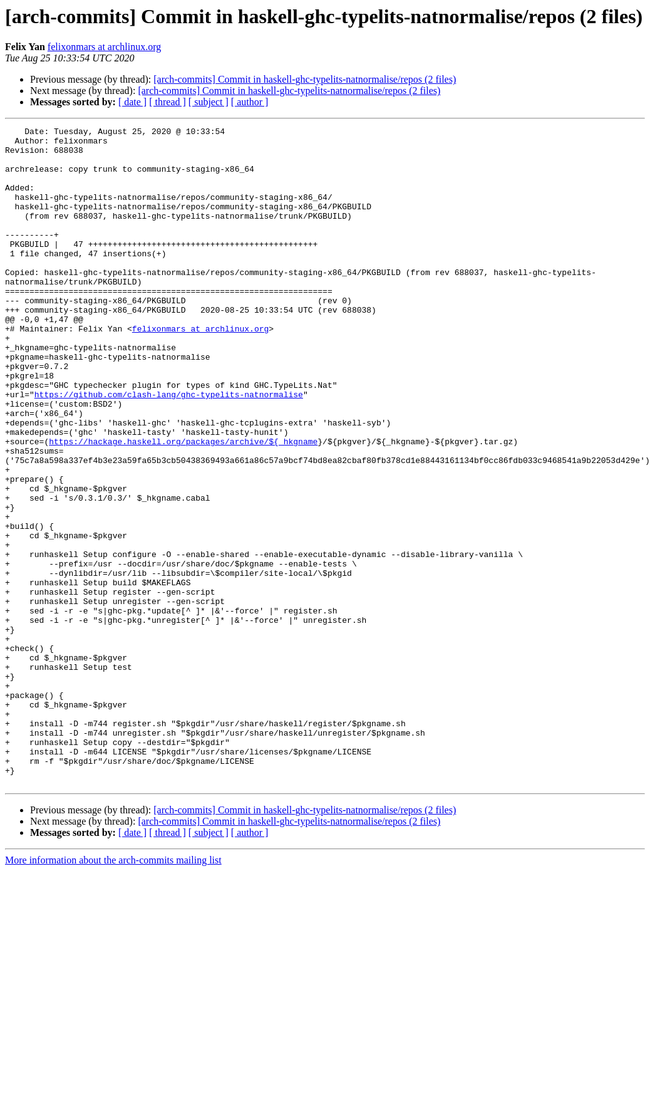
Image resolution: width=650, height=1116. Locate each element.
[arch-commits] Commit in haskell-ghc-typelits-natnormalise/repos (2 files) (304, 79)
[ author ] (250, 101)
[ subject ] (208, 101)
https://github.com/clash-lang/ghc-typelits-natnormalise (168, 448)
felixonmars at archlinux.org (104, 46)
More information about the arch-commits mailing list (113, 991)
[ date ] (132, 101)
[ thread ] (167, 101)
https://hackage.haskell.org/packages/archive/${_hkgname (183, 505)
